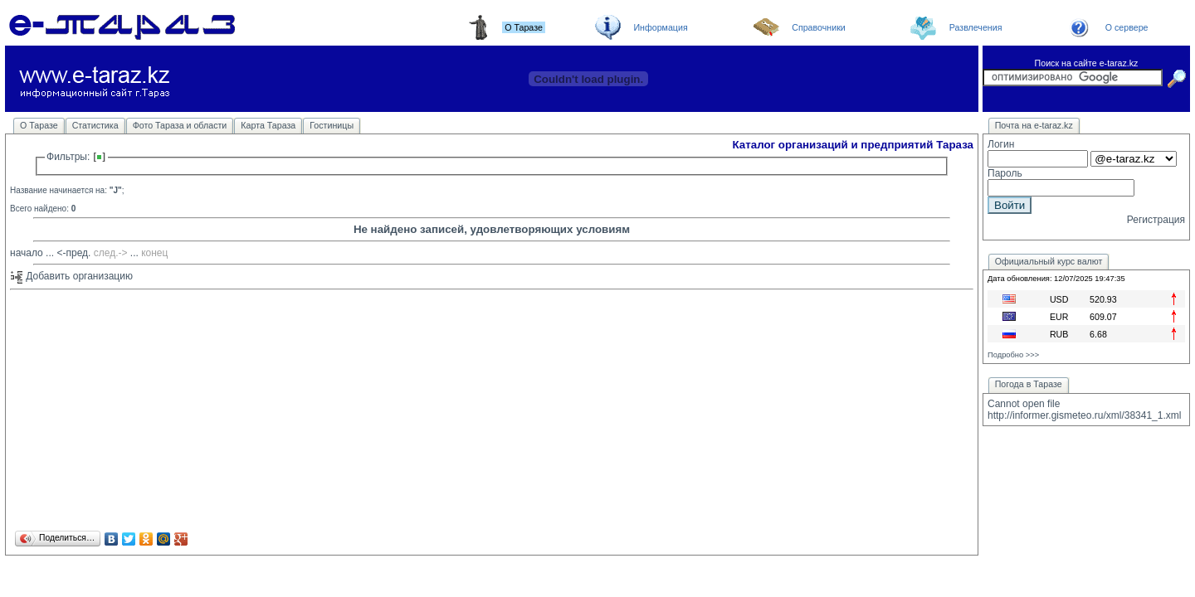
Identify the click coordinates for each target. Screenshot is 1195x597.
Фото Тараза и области (180, 125)
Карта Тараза (268, 125)
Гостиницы (332, 125)
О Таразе (39, 125)
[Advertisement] (491, 411)
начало (26, 253)
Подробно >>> (1013, 355)
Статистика (95, 125)
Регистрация (1156, 220)
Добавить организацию (71, 276)
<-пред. (73, 253)
